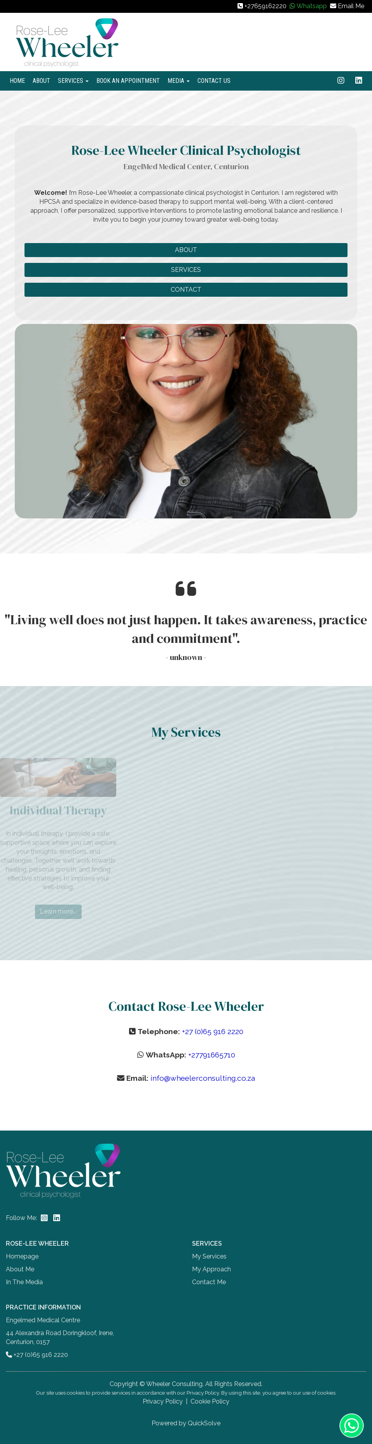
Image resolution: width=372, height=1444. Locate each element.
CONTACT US (214, 80)
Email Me (351, 6)
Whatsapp (312, 6)
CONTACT (186, 289)
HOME (17, 80)
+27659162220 (265, 6)
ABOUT (41, 80)
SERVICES (73, 80)
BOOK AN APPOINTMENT (128, 80)
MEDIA (179, 80)
